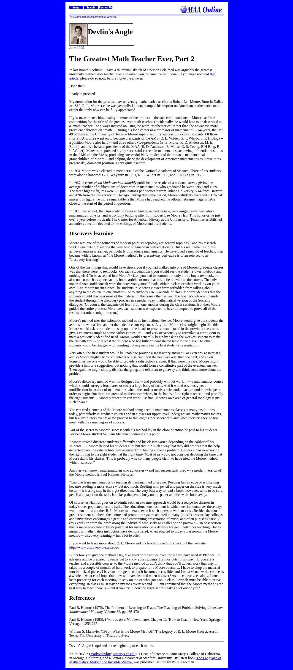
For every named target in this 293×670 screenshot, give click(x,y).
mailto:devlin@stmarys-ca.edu (112, 654)
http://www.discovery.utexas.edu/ (93, 547)
